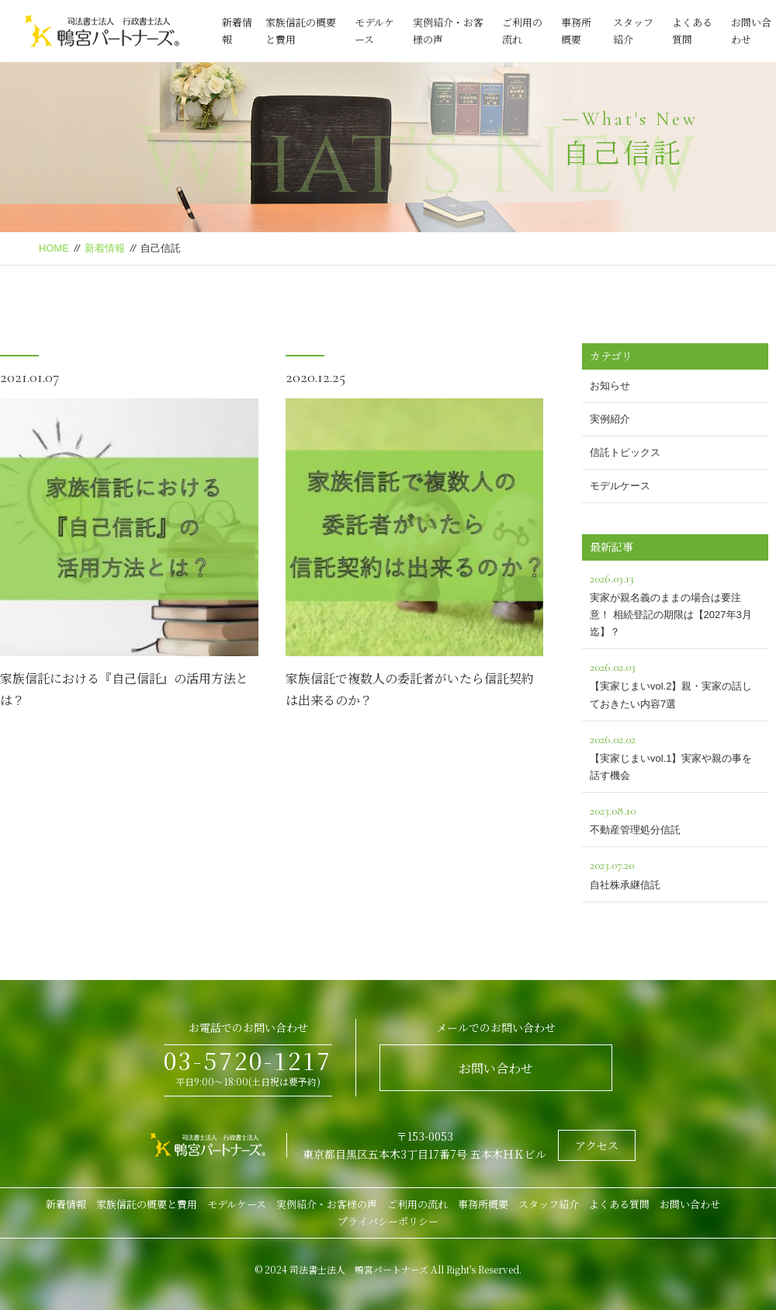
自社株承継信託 (675, 872)
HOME (54, 248)
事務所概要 (483, 1204)
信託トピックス (625, 452)
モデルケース (620, 486)
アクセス (596, 1145)
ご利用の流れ (417, 1204)
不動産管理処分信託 (675, 818)
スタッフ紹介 (548, 1204)
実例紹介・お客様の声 (326, 1204)
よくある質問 (619, 1204)
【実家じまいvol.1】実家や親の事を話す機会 (675, 755)
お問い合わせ (496, 1068)
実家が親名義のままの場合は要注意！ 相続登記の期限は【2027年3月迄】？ (675, 603)
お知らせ (610, 385)
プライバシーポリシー (388, 1221)
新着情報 (105, 248)
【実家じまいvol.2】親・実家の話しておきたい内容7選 (675, 683)
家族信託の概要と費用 (146, 1204)
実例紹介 (610, 419)
